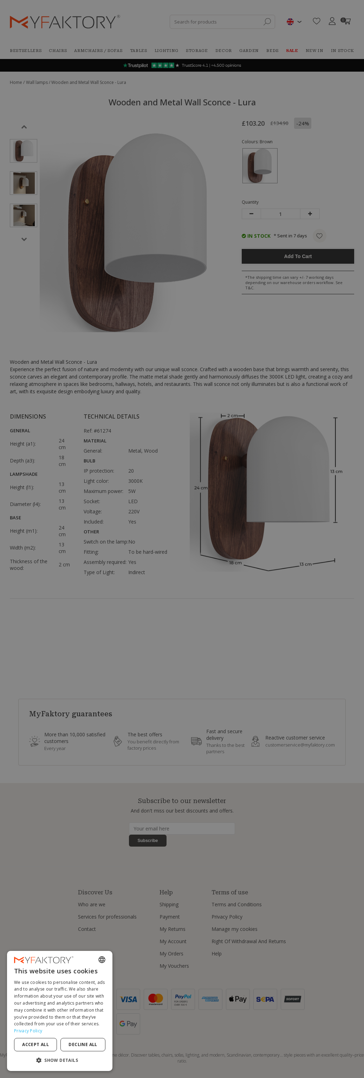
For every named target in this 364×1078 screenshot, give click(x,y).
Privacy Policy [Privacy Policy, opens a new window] (28, 1031)
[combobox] (101, 959)
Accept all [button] (35, 1044)
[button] (59, 1060)
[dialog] (59, 1011)
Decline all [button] (83, 1044)
